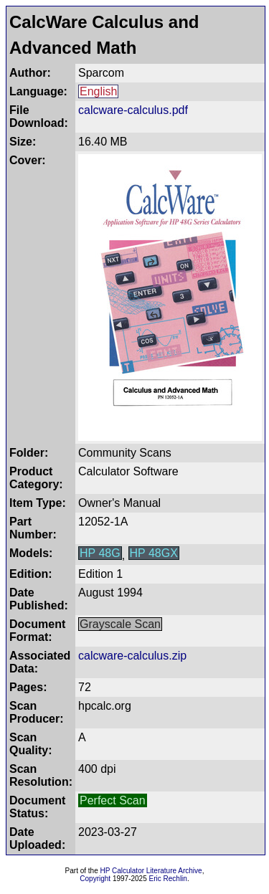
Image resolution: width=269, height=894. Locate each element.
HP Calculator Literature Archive (151, 871)
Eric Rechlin (168, 879)
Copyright (95, 879)
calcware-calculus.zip (132, 656)
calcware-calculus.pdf (133, 110)
